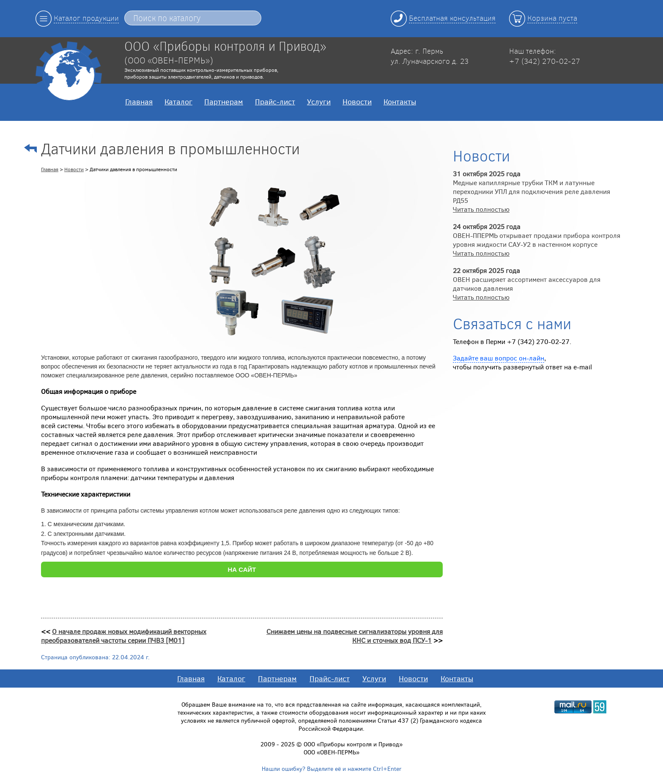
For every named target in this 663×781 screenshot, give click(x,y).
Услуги (319, 101)
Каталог (178, 101)
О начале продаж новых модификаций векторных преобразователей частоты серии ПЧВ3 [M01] (123, 635)
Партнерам (223, 101)
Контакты (400, 101)
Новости (357, 101)
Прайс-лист (275, 101)
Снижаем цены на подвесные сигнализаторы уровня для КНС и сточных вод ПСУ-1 (354, 635)
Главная (139, 101)
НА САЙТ (241, 569)
